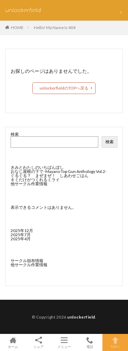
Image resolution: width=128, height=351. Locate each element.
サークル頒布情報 (27, 260)
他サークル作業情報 (29, 183)
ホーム (13, 342)
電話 (89, 342)
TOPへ (115, 342)
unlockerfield (81, 317)
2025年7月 (21, 234)
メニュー (64, 342)
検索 (15, 134)
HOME (17, 27)
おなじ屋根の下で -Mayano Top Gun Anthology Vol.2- (58, 171)
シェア (38, 343)
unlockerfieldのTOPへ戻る (64, 88)
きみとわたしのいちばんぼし (37, 167)
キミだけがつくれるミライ (35, 179)
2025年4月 (21, 238)
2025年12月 (22, 230)
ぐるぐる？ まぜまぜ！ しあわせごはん (49, 175)
